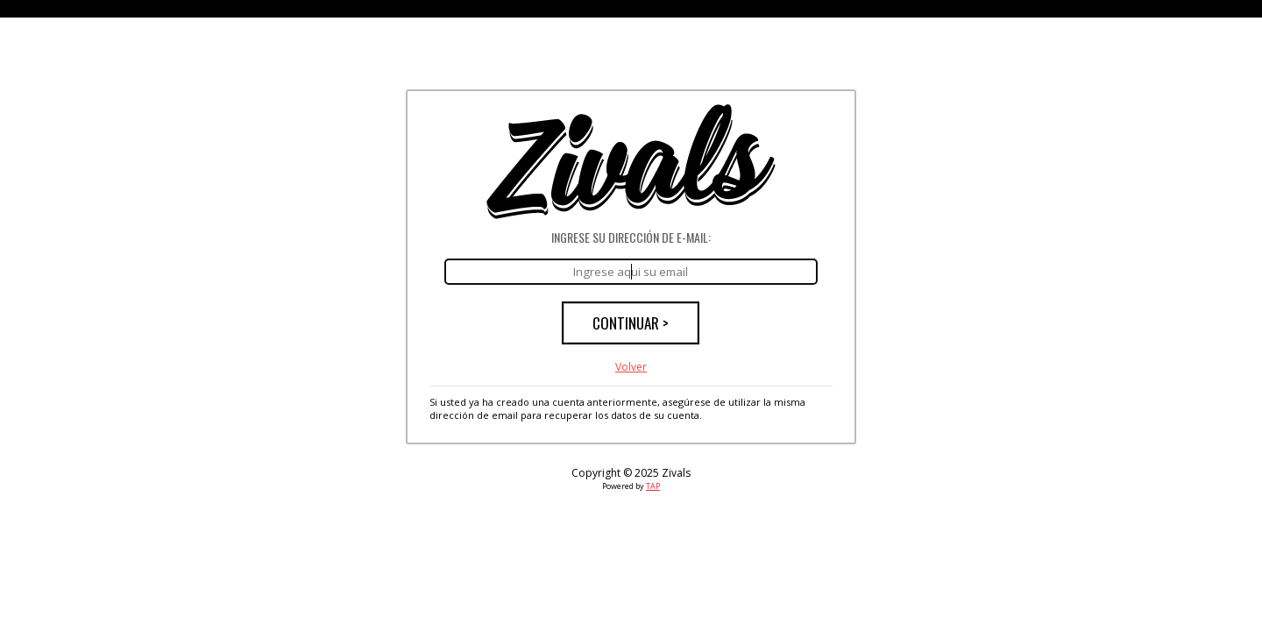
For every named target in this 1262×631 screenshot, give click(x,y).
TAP (653, 486)
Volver (631, 366)
